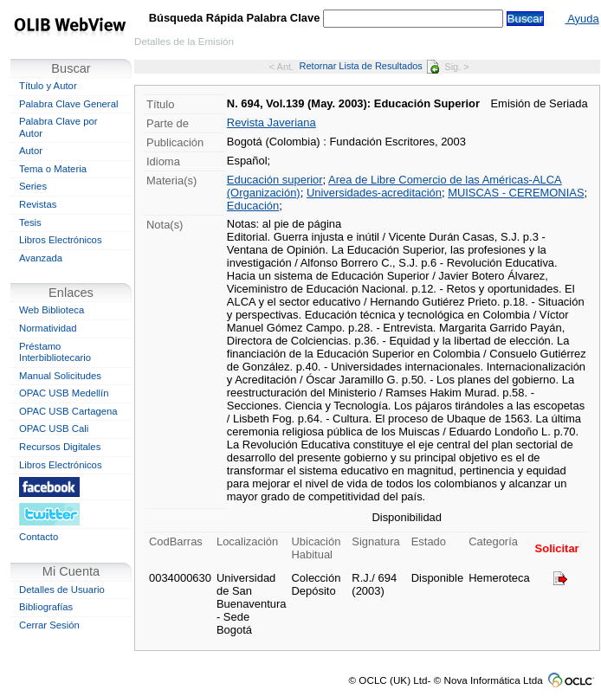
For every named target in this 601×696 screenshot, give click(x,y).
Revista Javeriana (271, 122)
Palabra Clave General (68, 104)
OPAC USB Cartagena (68, 411)
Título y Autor (48, 86)
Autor (30, 150)
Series (33, 186)
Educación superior (275, 179)
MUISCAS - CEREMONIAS (516, 192)
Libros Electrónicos (60, 240)
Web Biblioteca (51, 310)
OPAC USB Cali (53, 428)
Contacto (38, 537)
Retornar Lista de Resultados (369, 66)
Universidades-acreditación (374, 192)
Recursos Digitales (59, 446)
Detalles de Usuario (62, 589)
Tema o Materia (53, 169)
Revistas (37, 204)
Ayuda (581, 18)
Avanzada (40, 258)
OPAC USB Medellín (64, 393)
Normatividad (48, 328)
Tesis (30, 222)
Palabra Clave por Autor (58, 127)
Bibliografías (46, 607)
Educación (253, 205)
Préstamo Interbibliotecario (55, 352)
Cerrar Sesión (49, 625)
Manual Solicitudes (60, 376)
